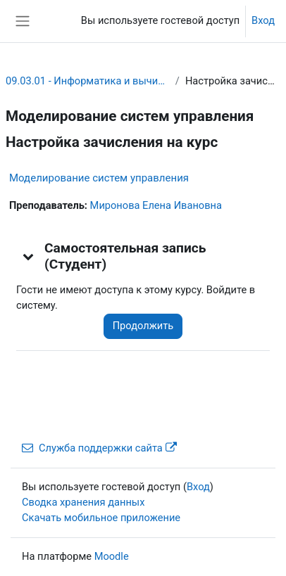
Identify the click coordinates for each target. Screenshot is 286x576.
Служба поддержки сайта (99, 448)
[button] (29, 256)
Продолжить (143, 325)
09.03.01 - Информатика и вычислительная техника (88, 81)
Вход (263, 20)
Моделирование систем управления (99, 178)
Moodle (111, 556)
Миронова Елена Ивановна (156, 205)
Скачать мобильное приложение (101, 517)
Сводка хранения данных (83, 502)
